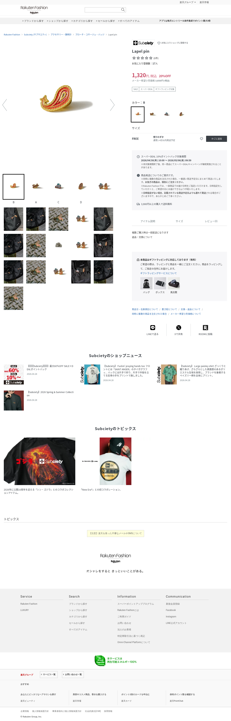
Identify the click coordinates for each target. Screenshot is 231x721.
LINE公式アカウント (176, 623)
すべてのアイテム (78, 629)
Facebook (171, 610)
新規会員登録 (173, 604)
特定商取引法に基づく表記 (131, 636)
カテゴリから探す (78, 616)
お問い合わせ (124, 623)
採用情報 (108, 711)
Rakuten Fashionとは (128, 610)
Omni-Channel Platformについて (133, 642)
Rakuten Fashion (50, 10)
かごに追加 (216, 138)
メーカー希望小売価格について (186, 313)
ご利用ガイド (124, 616)
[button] (4, 105)
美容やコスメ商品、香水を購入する (89, 694)
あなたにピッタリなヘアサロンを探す (38, 694)
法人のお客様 (124, 629)
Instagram (171, 616)
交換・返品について (190, 309)
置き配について (169, 309)
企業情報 (25, 711)
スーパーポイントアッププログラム (135, 604)
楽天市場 (204, 2)
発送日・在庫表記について (145, 309)
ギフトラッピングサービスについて (158, 273)
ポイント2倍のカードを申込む (135, 694)
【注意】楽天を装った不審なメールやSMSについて (115, 533)
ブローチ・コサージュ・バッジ (89, 34)
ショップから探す (78, 610)
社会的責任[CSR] (93, 711)
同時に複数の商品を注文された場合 (149, 313)
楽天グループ (186, 2)
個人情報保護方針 (40, 711)
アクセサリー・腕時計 (61, 34)
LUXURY (25, 610)
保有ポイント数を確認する (182, 694)
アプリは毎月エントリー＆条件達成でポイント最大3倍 (184, 21)
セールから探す (77, 623)
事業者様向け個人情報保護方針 (67, 711)
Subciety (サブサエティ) (35, 34)
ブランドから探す (78, 604)
